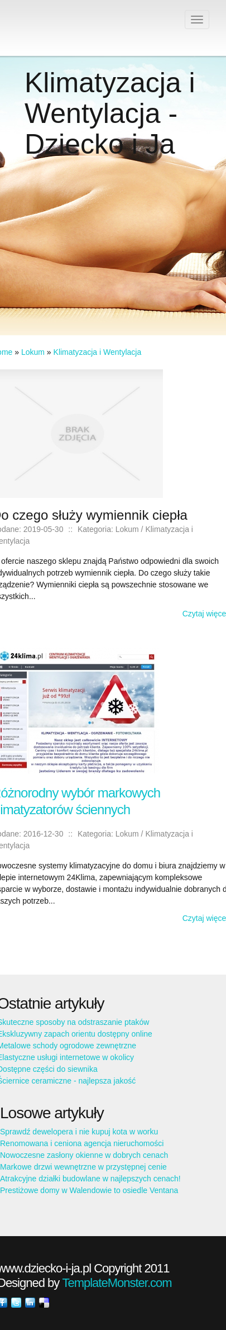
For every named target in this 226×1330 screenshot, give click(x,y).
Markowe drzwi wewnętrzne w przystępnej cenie (83, 1166)
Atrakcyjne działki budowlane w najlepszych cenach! (90, 1178)
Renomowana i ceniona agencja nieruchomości (82, 1143)
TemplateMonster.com (116, 1283)
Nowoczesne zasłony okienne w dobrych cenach (84, 1155)
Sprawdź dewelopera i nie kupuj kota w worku (79, 1131)
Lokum (33, 352)
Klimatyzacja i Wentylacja (98, 352)
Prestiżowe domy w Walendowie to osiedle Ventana (89, 1190)
